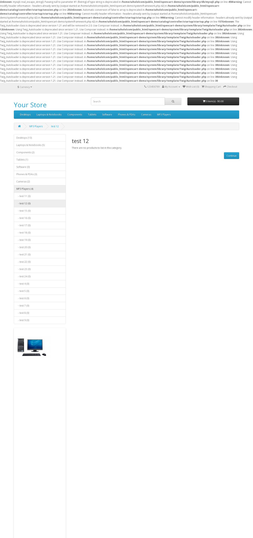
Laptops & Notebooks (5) (30, 145)
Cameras (146, 114)
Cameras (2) (23, 181)
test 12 (55, 126)
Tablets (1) (22, 159)
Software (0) (23, 167)
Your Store (30, 104)
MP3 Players (164, 114)
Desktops (25, 114)
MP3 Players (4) (24, 189)
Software (107, 114)
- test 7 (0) (22, 305)
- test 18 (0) (23, 232)
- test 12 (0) (23, 203)
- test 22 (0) (23, 261)
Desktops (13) (24, 137)
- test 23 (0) (23, 269)
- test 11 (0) (23, 196)
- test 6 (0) (22, 298)
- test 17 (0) (23, 225)
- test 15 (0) (23, 210)
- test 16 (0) (23, 218)
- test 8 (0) (22, 313)
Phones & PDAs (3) (26, 174)
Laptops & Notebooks (49, 114)
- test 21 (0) (23, 254)
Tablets (92, 114)
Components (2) (25, 152)
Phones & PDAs (126, 114)
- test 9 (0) (22, 320)
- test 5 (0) (22, 291)
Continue (232, 155)
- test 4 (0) (22, 283)
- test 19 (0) (23, 240)
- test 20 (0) (23, 247)
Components (74, 114)
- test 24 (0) (23, 276)
